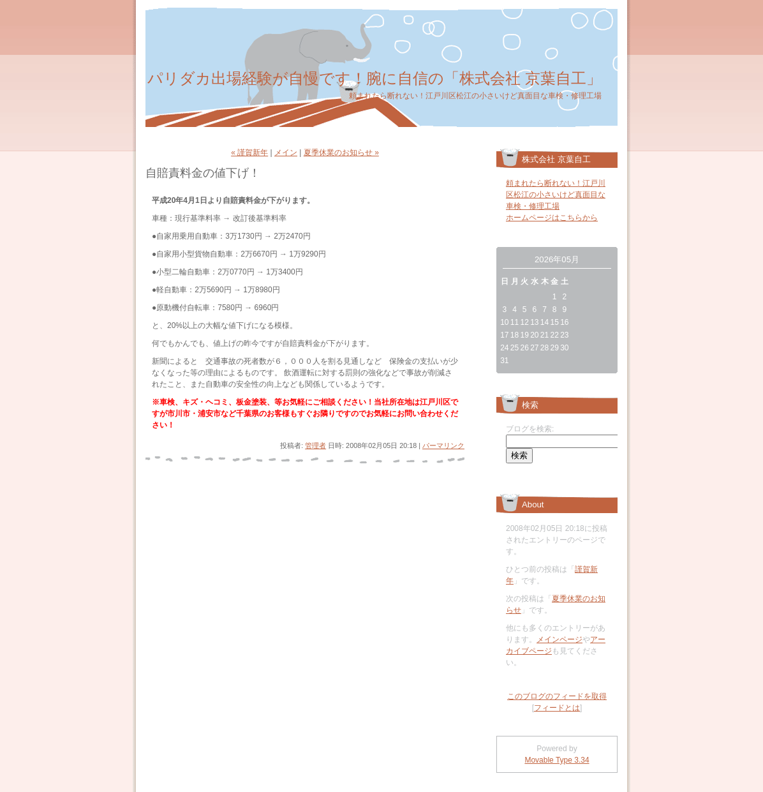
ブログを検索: (530, 428)
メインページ (559, 639)
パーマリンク (443, 445)
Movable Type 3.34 (556, 760)
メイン (285, 152)
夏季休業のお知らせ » (341, 152)
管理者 (315, 445)
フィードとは (557, 707)
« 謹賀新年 (249, 152)
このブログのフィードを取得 (557, 696)
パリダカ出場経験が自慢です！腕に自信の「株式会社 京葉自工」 (374, 78)
